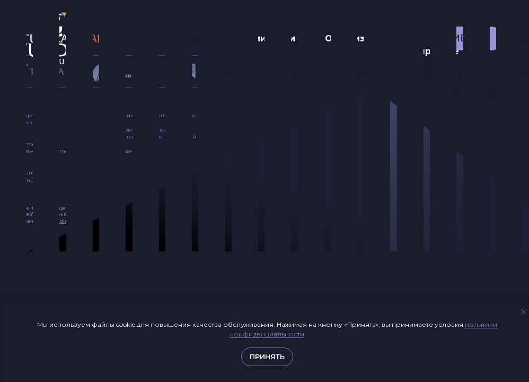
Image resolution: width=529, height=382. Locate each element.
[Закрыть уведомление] (523, 312)
